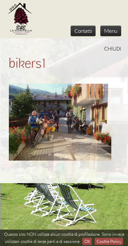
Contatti (83, 30)
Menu (110, 30)
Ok (87, 241)
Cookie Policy (109, 241)
